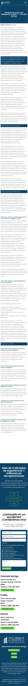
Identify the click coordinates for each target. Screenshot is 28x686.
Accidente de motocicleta (10, 551)
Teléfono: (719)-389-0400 (10, 587)
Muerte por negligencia (9, 553)
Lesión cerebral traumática (10, 558)
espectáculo (13, 24)
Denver (16, 545)
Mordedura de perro (9, 557)
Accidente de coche (9, 550)
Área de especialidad (7, 547)
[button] (25, 2)
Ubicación (4, 543)
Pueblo (22, 545)
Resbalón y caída (8, 555)
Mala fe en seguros (19, 555)
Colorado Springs (8, 545)
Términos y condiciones (14, 683)
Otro (21, 558)
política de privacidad (19, 681)
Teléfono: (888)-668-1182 (10, 606)
